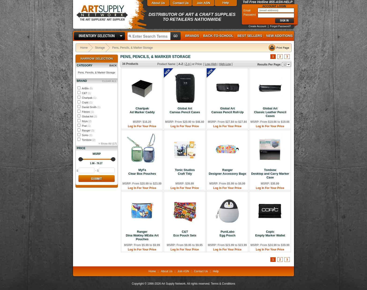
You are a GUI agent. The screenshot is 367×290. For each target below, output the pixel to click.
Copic (87, 102)
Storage (100, 47)
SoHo (87, 135)
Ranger (88, 130)
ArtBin (87, 88)
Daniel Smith (91, 107)
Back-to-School (218, 36)
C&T (86, 93)
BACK (113, 65)
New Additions (279, 36)
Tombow (88, 139)
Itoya (86, 121)
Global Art (89, 116)
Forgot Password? (280, 26)
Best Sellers (249, 36)
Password (250, 14)
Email (247, 10)
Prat (86, 125)
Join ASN (183, 271)
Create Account (257, 26)
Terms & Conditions (223, 283)
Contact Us (201, 271)
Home (84, 47)
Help (216, 271)
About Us (166, 271)
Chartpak (89, 97)
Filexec (88, 111)
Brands (192, 36)
